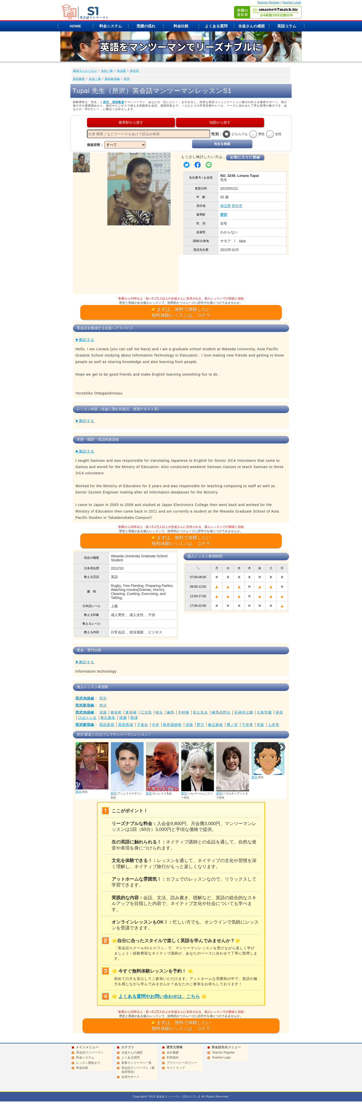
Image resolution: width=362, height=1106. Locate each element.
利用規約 (173, 1057)
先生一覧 (107, 70)
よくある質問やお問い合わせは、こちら (159, 996)
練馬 (170, 712)
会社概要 (173, 1052)
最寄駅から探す (131, 122)
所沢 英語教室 (113, 102)
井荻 (260, 725)
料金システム (110, 26)
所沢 (127, 78)
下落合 (142, 725)
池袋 (103, 712)
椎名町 (116, 712)
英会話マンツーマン (89, 1052)
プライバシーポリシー (182, 1063)
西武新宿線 (112, 78)
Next (281, 747)
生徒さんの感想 (251, 26)
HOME (75, 26)
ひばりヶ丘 (87, 718)
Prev (81, 747)
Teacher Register (268, 2)
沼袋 (189, 725)
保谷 (279, 712)
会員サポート (130, 1077)
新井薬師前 (172, 725)
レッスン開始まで (88, 1063)
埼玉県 (121, 70)
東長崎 (131, 712)
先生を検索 (222, 144)
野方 (200, 725)
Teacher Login (291, 2)
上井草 (273, 725)
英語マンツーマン (85, 70)
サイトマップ (176, 1068)
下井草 (247, 725)
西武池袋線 (84, 698)
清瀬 (123, 718)
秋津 (134, 718)
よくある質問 (216, 26)
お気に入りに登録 (245, 157)
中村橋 (183, 712)
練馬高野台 (221, 712)
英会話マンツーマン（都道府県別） (138, 1070)
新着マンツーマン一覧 (136, 1063)
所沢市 (134, 70)
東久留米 (107, 718)
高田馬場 (125, 725)
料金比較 (181, 26)
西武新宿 (106, 725)
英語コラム (286, 26)
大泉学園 (264, 712)
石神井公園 (243, 712)
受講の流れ (146, 26)
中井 (155, 725)
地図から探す (220, 122)
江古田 (146, 712)
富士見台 (200, 712)
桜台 (159, 712)
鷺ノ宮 (232, 725)
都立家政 (215, 725)
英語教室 (79, 78)
